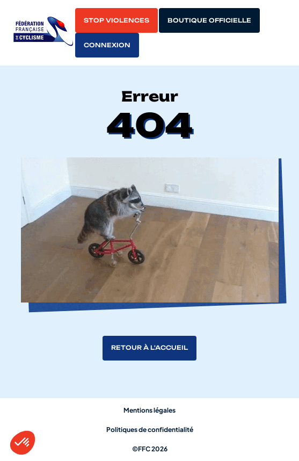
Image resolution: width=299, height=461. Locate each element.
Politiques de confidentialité (149, 430)
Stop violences (116, 20)
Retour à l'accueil (149, 347)
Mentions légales (149, 410)
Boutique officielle (209, 20)
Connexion (107, 45)
